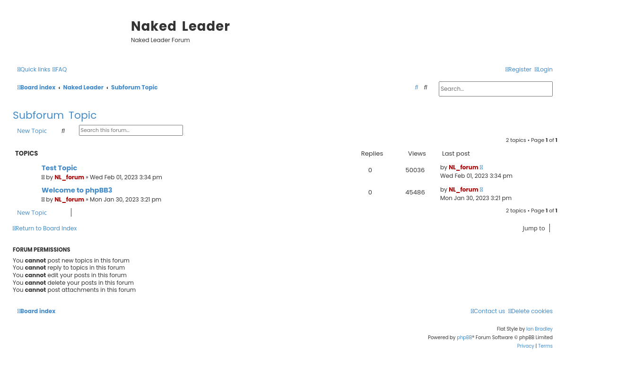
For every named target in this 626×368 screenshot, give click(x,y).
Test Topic (59, 168)
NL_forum (70, 177)
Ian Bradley (539, 329)
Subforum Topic (55, 115)
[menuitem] (59, 69)
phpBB (464, 337)
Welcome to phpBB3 (77, 190)
